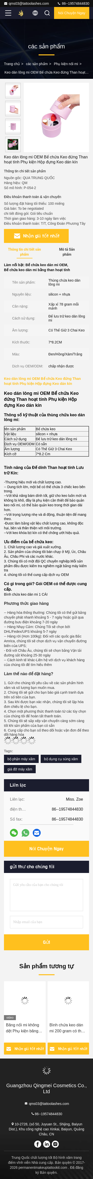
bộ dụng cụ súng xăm (61, 759)
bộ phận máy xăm (21, 759)
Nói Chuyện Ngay (71, 13)
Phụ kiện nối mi (66, 64)
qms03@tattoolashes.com (26, 3)
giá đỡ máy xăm (19, 769)
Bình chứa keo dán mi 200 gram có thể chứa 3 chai (67, 1028)
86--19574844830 (73, 3)
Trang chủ (12, 64)
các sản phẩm (37, 64)
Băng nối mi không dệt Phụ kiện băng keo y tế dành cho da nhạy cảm (24, 1028)
